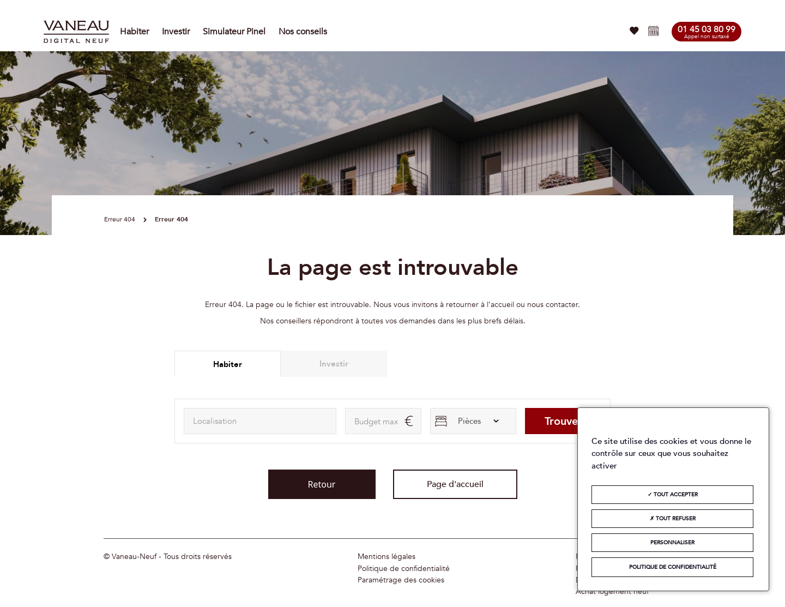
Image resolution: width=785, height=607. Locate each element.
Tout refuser (673, 518)
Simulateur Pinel (234, 32)
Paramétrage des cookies (401, 580)
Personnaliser (672, 542)
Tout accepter (673, 494)
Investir (176, 32)
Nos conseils (303, 32)
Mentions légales (386, 556)
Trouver (563, 421)
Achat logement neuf (612, 591)
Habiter (134, 32)
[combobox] (260, 421)
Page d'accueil (455, 484)
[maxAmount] (383, 421)
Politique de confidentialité (404, 568)
